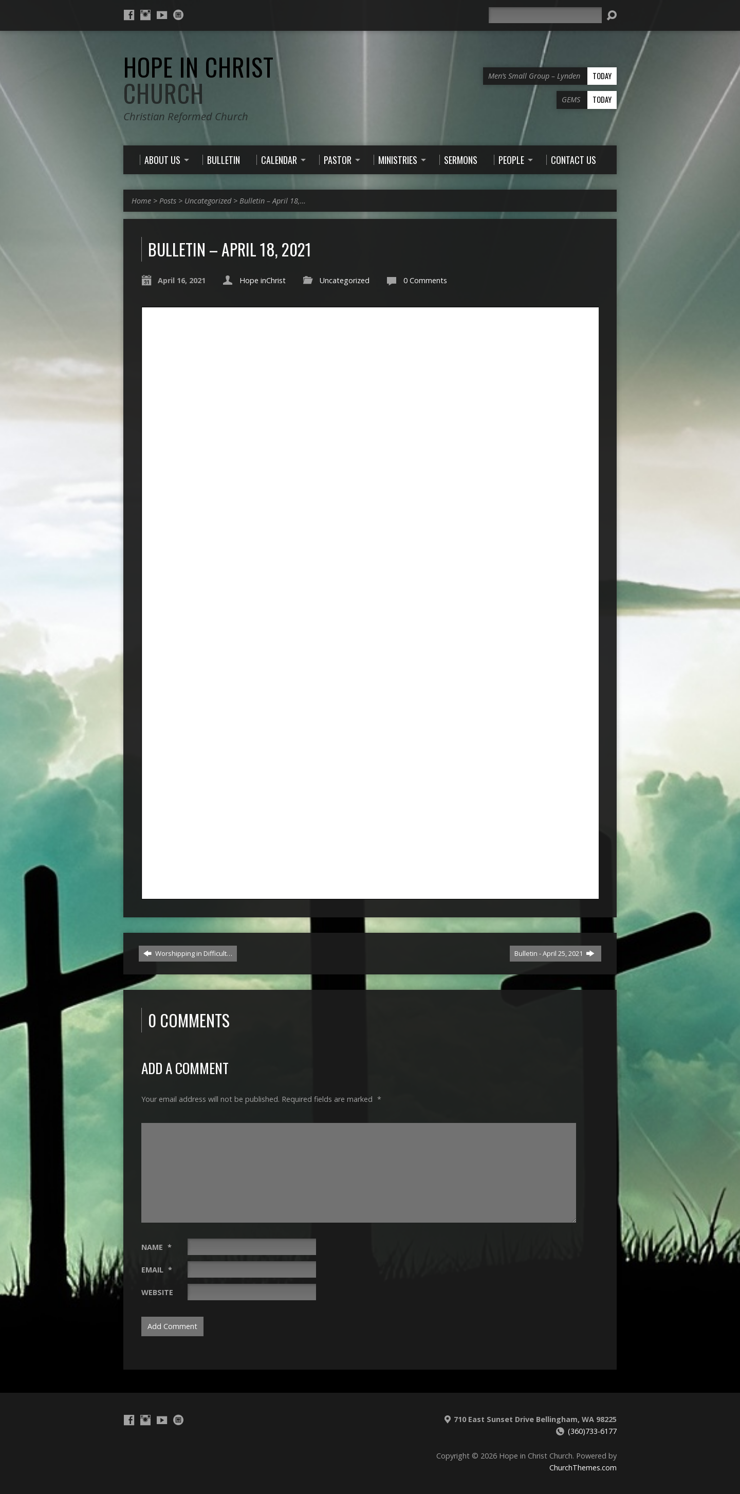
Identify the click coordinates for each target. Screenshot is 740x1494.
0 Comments (425, 280)
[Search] (545, 15)
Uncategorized (207, 201)
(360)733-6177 (592, 1431)
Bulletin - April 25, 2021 (554, 953)
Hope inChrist (262, 280)
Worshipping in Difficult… (187, 953)
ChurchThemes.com (583, 1467)
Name (156, 1247)
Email (156, 1270)
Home (141, 201)
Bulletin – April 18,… (272, 201)
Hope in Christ (198, 80)
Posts (167, 201)
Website (157, 1292)
